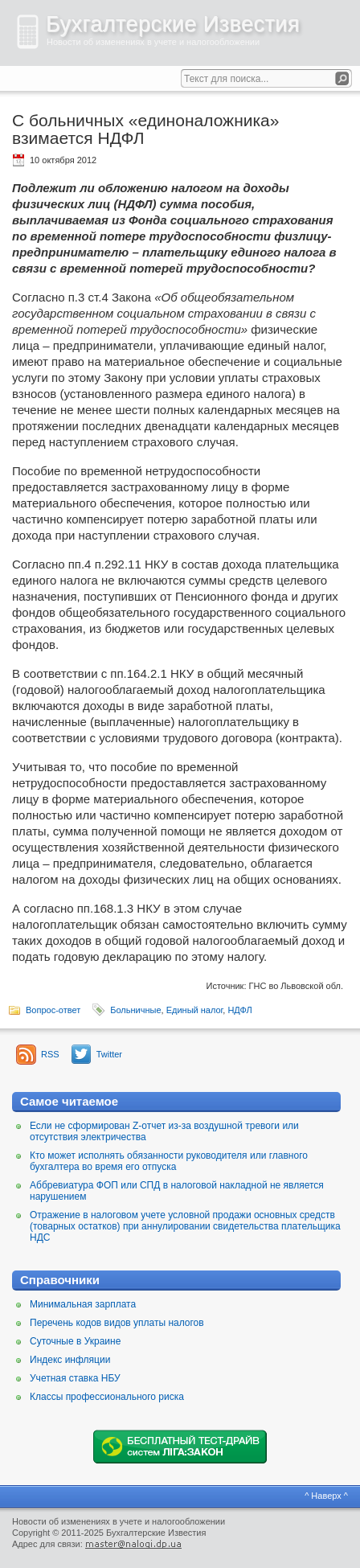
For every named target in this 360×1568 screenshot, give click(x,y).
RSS (50, 1054)
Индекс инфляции (70, 1359)
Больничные (135, 1010)
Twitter (109, 1054)
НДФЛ (239, 1010)
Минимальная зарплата (83, 1304)
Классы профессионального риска (107, 1396)
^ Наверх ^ (326, 1495)
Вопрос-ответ (53, 1010)
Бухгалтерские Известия (173, 24)
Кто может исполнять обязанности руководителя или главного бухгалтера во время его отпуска (169, 1161)
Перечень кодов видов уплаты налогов (117, 1322)
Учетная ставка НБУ (75, 1378)
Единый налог (194, 1010)
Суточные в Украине (75, 1341)
